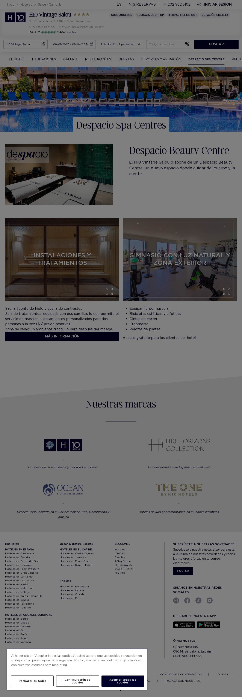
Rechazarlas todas (32, 681)
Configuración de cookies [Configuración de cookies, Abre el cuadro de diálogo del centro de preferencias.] (78, 681)
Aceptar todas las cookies (122, 681)
